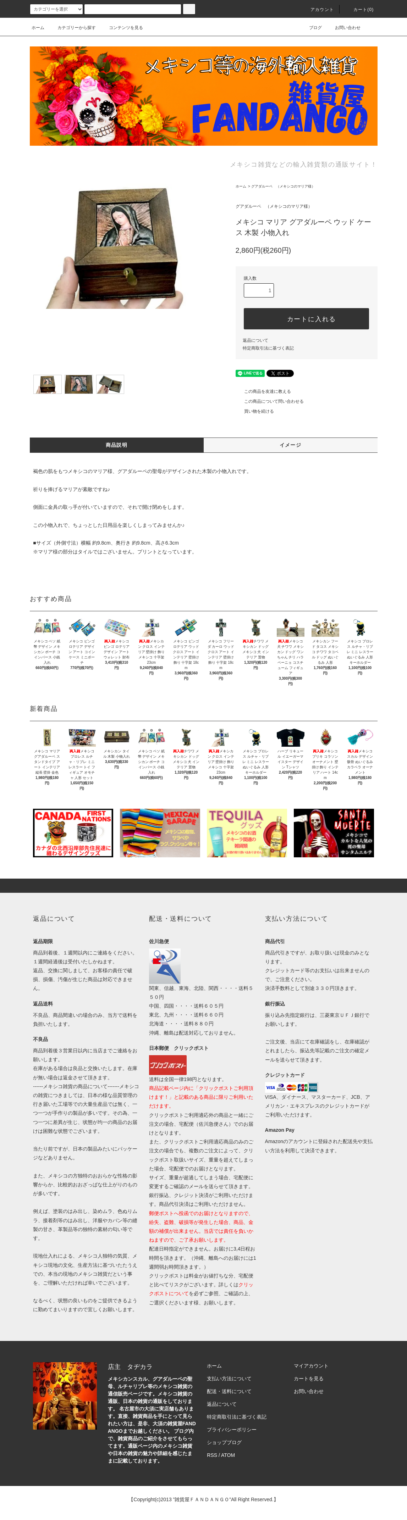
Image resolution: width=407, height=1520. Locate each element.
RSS (212, 1455)
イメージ (291, 445)
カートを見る (309, 1378)
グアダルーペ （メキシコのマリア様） (283, 186)
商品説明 (117, 445)
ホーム (38, 27)
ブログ (311, 27)
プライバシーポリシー (232, 1429)
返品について (255, 340)
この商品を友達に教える (263, 391)
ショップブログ (224, 1442)
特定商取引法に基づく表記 (268, 348)
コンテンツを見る (121, 27)
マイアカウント (311, 1366)
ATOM (228, 1455)
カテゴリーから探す (72, 27)
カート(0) (359, 9)
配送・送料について (229, 1391)
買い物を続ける (255, 411)
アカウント (318, 9)
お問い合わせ (343, 27)
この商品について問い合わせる (270, 401)
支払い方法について (229, 1378)
